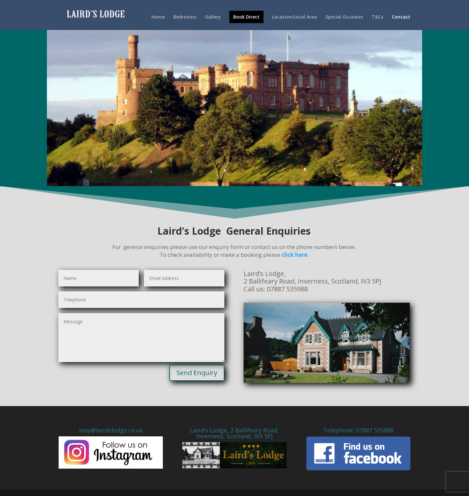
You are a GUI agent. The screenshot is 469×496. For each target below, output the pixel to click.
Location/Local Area (294, 17)
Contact (401, 17)
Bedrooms (184, 17)
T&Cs (377, 17)
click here (294, 254)
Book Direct (246, 17)
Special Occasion (344, 17)
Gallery (213, 17)
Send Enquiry (197, 372)
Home (158, 17)
